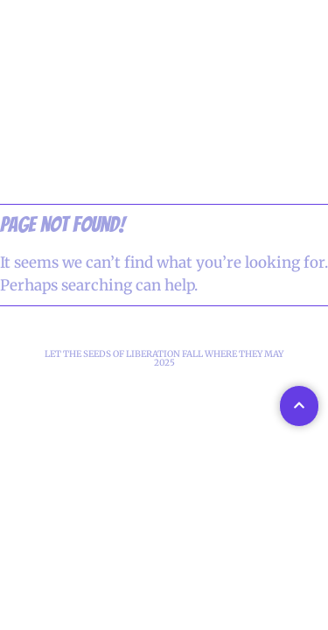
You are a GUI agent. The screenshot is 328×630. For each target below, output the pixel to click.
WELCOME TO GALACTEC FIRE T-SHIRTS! (164, 151)
